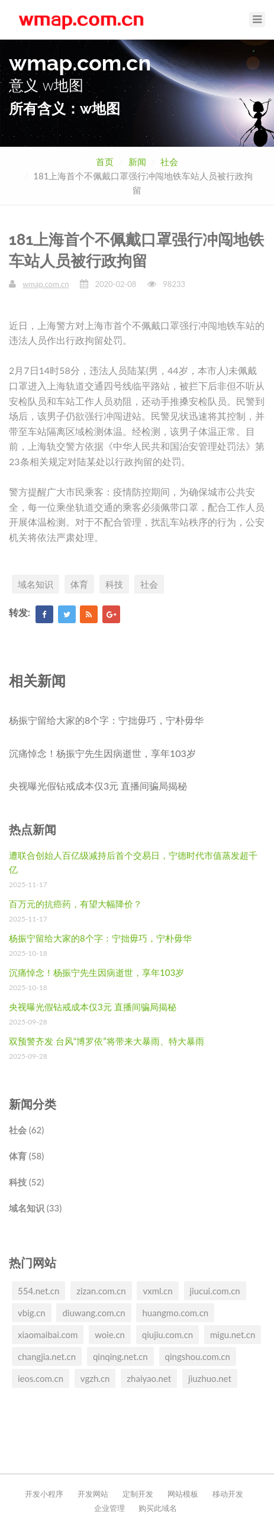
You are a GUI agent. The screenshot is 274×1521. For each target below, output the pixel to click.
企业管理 (109, 1508)
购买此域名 (157, 1508)
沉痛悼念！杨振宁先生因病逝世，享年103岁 (102, 753)
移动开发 (227, 1494)
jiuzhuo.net (209, 1378)
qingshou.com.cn (197, 1356)
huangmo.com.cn (175, 1312)
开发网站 (93, 1494)
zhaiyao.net (149, 1378)
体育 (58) (26, 1156)
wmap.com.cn (45, 284)
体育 (79, 584)
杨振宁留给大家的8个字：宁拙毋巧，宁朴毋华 (106, 720)
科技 (114, 584)
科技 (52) (26, 1182)
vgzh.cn (95, 1378)
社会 (169, 161)
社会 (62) (26, 1129)
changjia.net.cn (47, 1356)
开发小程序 (44, 1494)
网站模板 (182, 1494)
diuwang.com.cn (93, 1312)
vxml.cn (157, 1290)
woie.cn (110, 1334)
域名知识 (35, 584)
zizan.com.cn (100, 1290)
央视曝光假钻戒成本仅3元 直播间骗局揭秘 (98, 785)
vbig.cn (32, 1312)
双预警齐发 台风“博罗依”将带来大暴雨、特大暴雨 (106, 1041)
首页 (105, 161)
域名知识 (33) (35, 1208)
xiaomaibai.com (48, 1334)
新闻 (137, 161)
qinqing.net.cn (120, 1356)
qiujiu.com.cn (167, 1334)
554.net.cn (38, 1290)
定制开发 (138, 1494)
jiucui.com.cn (215, 1290)
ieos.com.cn (40, 1378)
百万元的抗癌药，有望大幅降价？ (75, 903)
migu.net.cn (232, 1334)
